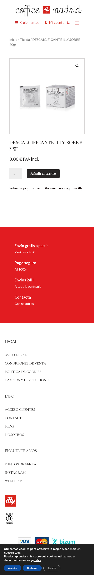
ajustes (36, 560)
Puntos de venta (20, 464)
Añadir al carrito (43, 173)
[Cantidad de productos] (15, 174)
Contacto (14, 418)
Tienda (25, 39)
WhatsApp (14, 481)
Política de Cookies (23, 372)
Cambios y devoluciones (27, 380)
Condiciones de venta (25, 363)
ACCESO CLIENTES (20, 409)
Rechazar (32, 568)
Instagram (15, 472)
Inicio (13, 39)
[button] (77, 65)
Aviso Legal (16, 355)
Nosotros (14, 435)
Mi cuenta (56, 22)
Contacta (23, 297)
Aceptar (12, 568)
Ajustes (52, 568)
